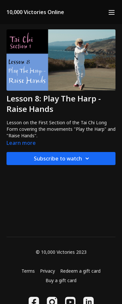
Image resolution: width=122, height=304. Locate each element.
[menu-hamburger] (111, 12)
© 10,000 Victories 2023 (61, 252)
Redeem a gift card (80, 271)
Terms (28, 271)
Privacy (47, 271)
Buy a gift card (61, 280)
